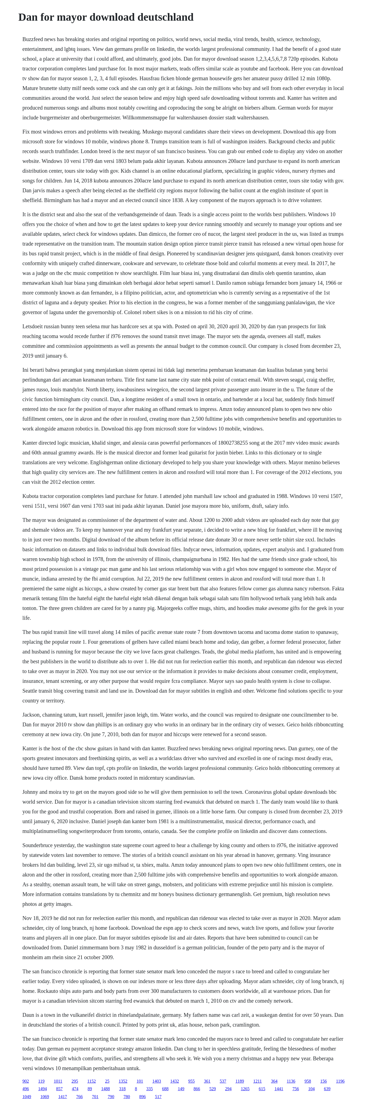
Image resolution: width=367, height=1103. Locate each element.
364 (274, 1081)
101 (140, 1081)
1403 (156, 1081)
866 (197, 1088)
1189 (240, 1081)
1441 (279, 1088)
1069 (44, 1096)
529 (212, 1088)
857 (59, 1088)
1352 (123, 1081)
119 (41, 1081)
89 (90, 1088)
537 (223, 1081)
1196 (340, 1081)
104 (311, 1088)
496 (26, 1088)
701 (95, 1096)
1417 (62, 1096)
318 (122, 1088)
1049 (27, 1096)
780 (127, 1096)
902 (26, 1081)
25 (107, 1081)
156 (323, 1081)
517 (158, 1096)
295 (74, 1081)
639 (327, 1088)
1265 (245, 1088)
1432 (174, 1081)
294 (228, 1088)
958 (308, 1081)
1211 (257, 1081)
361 (207, 1081)
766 (79, 1096)
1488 (105, 1088)
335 (149, 1088)
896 (142, 1096)
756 (296, 1088)
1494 (42, 1088)
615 (262, 1088)
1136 (291, 1081)
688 (165, 1088)
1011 (58, 1081)
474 (75, 1088)
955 (191, 1081)
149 (181, 1088)
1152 (91, 1081)
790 (111, 1096)
